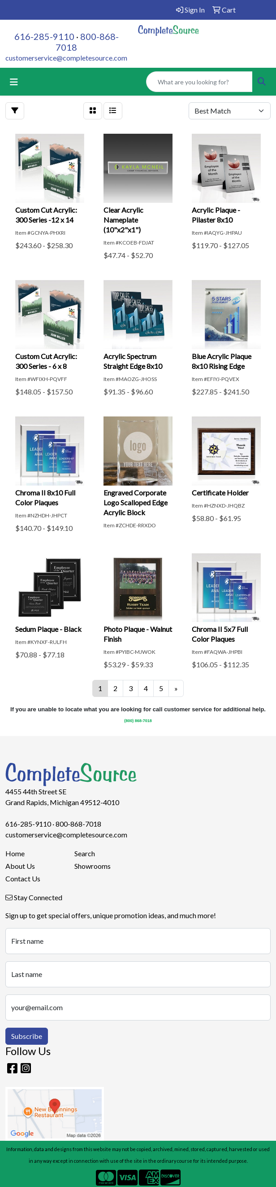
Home (15, 853)
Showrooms (92, 866)
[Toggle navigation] (13, 81)
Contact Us (22, 878)
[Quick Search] (199, 81)
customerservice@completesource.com (66, 57)
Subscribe (26, 1036)
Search (84, 853)
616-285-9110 (44, 36)
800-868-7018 (78, 823)
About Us (20, 866)
